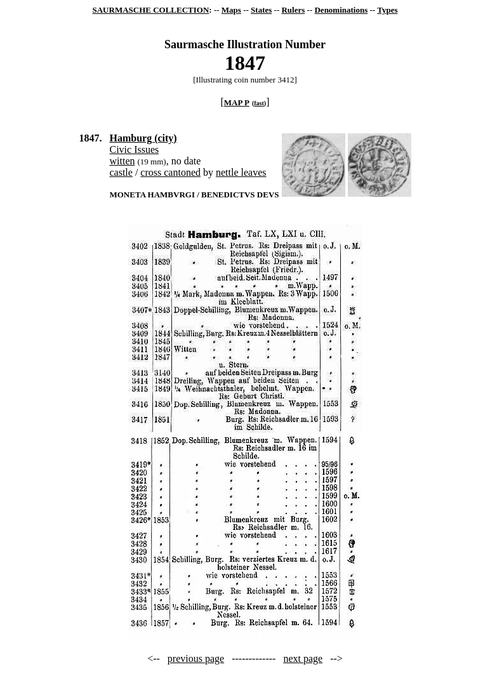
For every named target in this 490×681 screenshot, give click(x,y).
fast (259, 103)
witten (122, 160)
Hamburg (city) (142, 138)
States (261, 10)
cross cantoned (170, 172)
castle (120, 172)
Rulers (293, 10)
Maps (231, 10)
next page (302, 658)
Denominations (341, 10)
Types (387, 10)
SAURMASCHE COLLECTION (151, 10)
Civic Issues (134, 149)
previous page (196, 658)
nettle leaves (241, 172)
